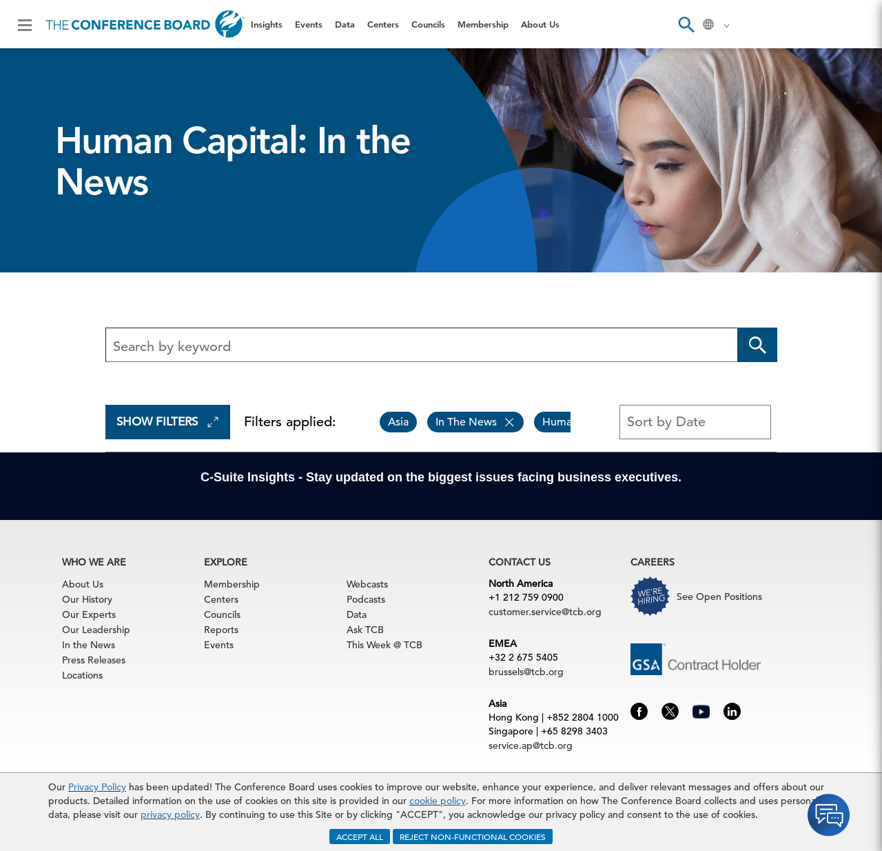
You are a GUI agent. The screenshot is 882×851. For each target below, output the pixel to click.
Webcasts (367, 584)
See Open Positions (719, 596)
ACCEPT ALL (359, 836)
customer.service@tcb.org (545, 611)
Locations (82, 675)
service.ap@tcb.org (531, 745)
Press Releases (93, 660)
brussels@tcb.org (526, 671)
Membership (483, 24)
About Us (540, 24)
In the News (88, 645)
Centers (383, 24)
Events (308, 24)
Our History (87, 599)
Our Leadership (96, 629)
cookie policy (437, 800)
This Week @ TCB (384, 645)
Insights (267, 24)
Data (345, 24)
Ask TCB (365, 629)
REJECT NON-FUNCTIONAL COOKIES (473, 836)
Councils (428, 24)
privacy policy (170, 814)
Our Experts (89, 614)
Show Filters (167, 421)
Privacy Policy (97, 787)
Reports (221, 629)
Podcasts (366, 599)
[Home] (145, 24)
